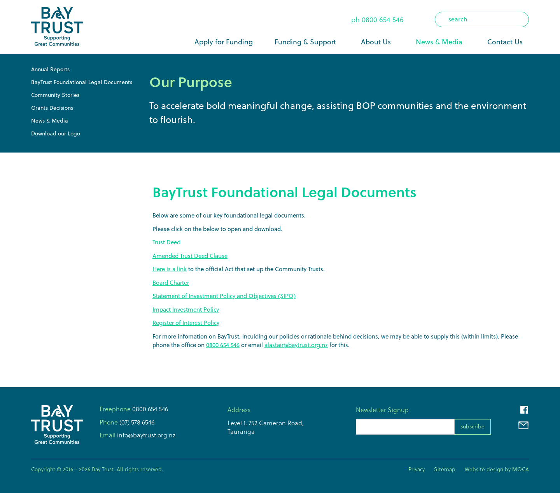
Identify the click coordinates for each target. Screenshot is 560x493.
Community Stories (55, 95)
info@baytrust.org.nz (145, 435)
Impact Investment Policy (185, 309)
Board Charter (170, 283)
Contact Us (505, 42)
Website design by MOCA (497, 469)
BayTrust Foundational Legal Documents (81, 82)
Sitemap (444, 469)
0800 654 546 (383, 20)
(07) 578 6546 (136, 422)
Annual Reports (50, 69)
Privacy (416, 469)
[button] (306, 42)
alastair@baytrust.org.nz (296, 345)
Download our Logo (55, 133)
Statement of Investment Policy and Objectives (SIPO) (224, 296)
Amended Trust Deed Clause (190, 256)
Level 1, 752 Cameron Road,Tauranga (266, 427)
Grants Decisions (52, 108)
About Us (376, 42)
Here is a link (169, 269)
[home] (57, 27)
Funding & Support (305, 42)
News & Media (439, 42)
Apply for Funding (223, 42)
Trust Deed (166, 242)
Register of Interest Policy (185, 323)
